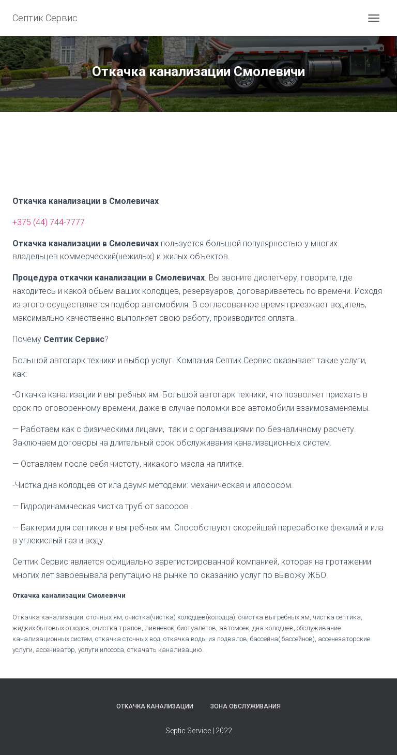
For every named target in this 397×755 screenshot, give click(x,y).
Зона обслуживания (245, 706)
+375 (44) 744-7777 (48, 222)
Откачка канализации (154, 706)
